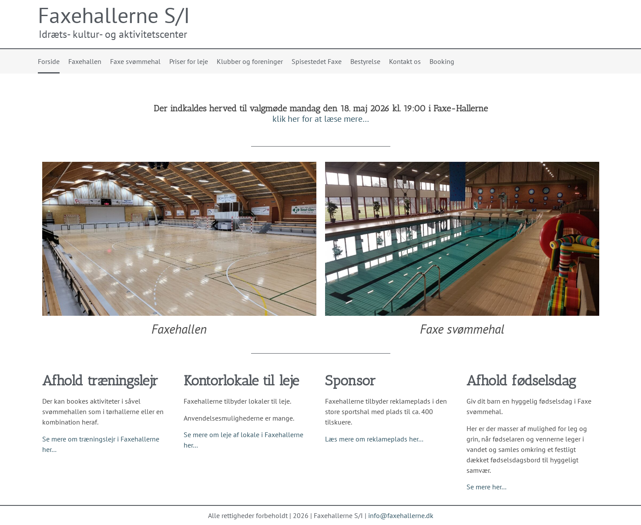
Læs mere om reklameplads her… (374, 439)
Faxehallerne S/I (114, 15)
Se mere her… (486, 486)
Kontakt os (405, 61)
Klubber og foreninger (250, 61)
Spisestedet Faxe (317, 61)
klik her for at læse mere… (320, 118)
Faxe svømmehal (135, 61)
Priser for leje (188, 61)
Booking (442, 61)
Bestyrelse (365, 61)
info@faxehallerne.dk (400, 515)
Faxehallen (84, 61)
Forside (49, 61)
